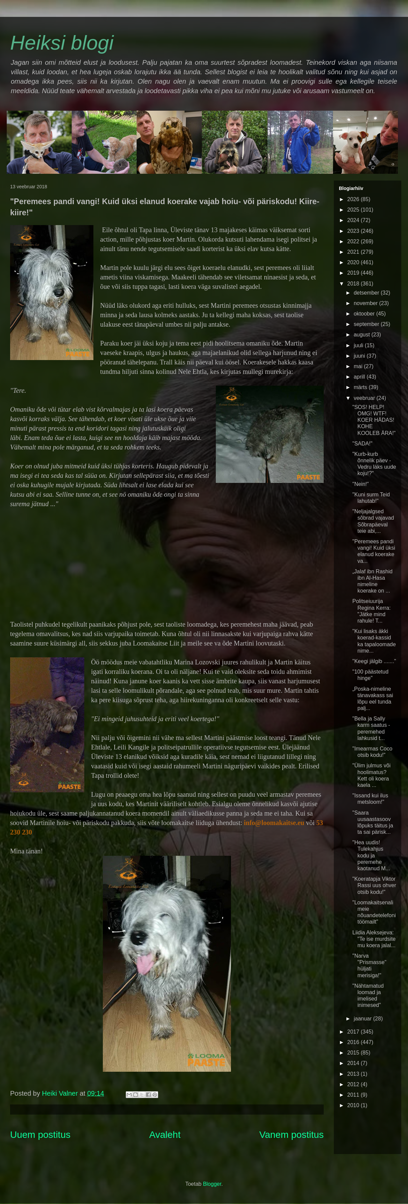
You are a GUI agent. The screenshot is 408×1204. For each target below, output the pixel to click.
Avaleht (165, 1134)
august (362, 334)
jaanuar (363, 1018)
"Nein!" (360, 484)
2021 (354, 252)
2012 (354, 1084)
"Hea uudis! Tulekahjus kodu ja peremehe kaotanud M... (371, 855)
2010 (354, 1105)
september (367, 324)
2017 (354, 1032)
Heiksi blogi (62, 42)
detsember (367, 293)
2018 (354, 283)
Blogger (212, 1184)
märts (361, 387)
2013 (354, 1074)
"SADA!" (362, 443)
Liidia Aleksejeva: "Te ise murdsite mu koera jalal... (374, 939)
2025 (354, 210)
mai (359, 366)
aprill (360, 377)
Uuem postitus (40, 1134)
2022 (354, 241)
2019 (354, 273)
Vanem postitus (291, 1134)
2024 (354, 220)
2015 (354, 1053)
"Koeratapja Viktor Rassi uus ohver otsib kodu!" (374, 885)
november (366, 303)
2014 (354, 1063)
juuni (360, 356)
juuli (359, 345)
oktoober (365, 314)
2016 (354, 1042)
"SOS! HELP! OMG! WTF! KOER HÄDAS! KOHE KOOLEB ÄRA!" (374, 420)
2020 (354, 262)
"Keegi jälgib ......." (374, 661)
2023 (354, 231)
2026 (354, 199)
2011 (354, 1095)
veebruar (365, 398)
